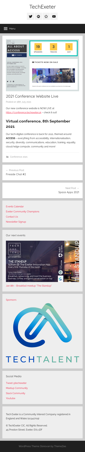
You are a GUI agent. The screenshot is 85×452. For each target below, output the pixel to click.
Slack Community (15, 393)
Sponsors (11, 299)
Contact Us (12, 216)
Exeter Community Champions (22, 211)
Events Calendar (15, 206)
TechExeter (42, 6)
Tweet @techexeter (16, 383)
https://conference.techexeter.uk (23, 112)
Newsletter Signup (16, 221)
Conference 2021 (18, 157)
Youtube (10, 398)
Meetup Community (17, 388)
